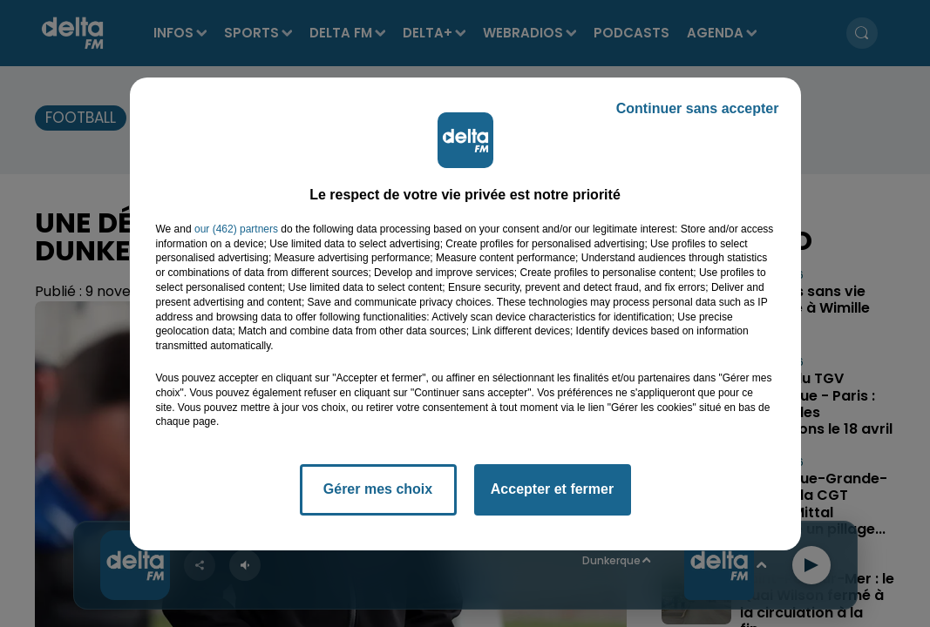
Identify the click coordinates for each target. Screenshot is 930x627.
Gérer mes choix (377, 489)
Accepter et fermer (552, 489)
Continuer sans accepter (697, 108)
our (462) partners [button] (236, 229)
